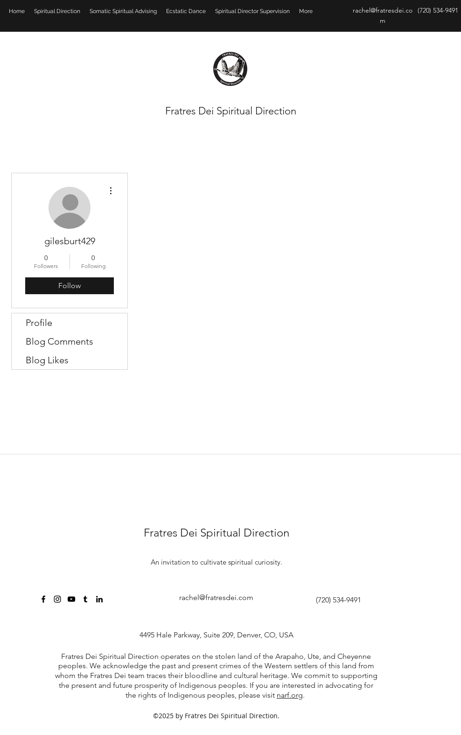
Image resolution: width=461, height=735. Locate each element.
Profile (39, 322)
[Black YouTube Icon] (71, 599)
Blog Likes (47, 360)
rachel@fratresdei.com (216, 597)
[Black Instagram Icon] (57, 599)
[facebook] (43, 599)
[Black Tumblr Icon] (85, 599)
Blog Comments (59, 341)
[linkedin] (99, 599)
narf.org (290, 695)
